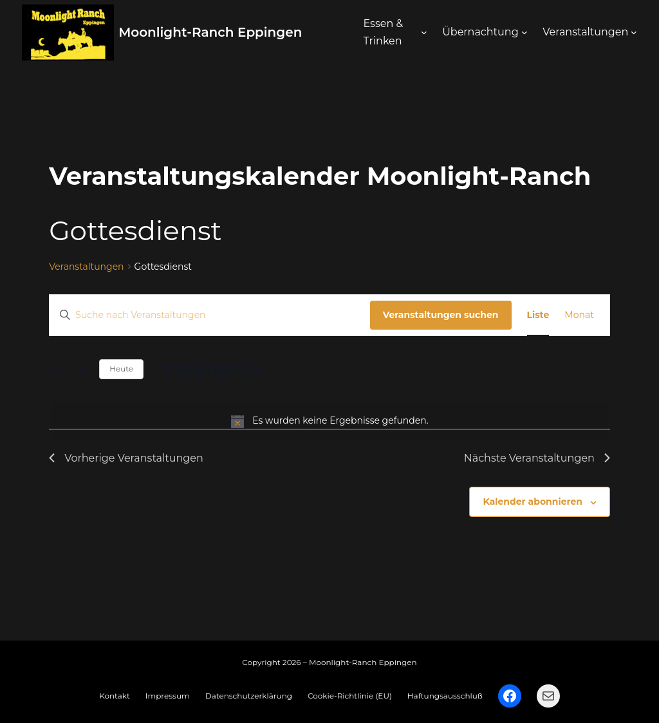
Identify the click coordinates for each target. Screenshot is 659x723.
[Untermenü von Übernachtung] (524, 32)
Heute (121, 368)
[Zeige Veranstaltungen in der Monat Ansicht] (579, 315)
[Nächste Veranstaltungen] (81, 369)
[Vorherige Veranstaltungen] (56, 369)
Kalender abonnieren (532, 501)
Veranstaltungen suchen (441, 315)
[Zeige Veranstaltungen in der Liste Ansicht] (538, 315)
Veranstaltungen (86, 266)
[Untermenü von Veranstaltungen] (634, 32)
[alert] (329, 421)
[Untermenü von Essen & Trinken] (424, 32)
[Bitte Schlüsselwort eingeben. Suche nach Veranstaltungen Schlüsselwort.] (210, 315)
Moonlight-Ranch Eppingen (210, 32)
